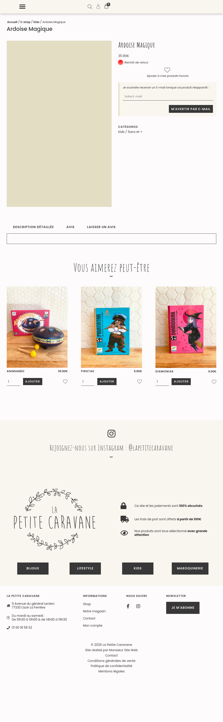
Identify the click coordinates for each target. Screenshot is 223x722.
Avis (70, 227)
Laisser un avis (101, 227)
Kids (36, 22)
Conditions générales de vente (112, 662)
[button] (127, 6)
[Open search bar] (194, 7)
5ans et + (135, 132)
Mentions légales (111, 673)
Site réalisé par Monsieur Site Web (111, 652)
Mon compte (92, 627)
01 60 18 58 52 (22, 629)
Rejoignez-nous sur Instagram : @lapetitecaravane (111, 449)
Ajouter (34, 384)
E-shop (25, 22)
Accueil (12, 22)
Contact (89, 620)
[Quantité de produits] (13, 384)
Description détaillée (33, 227)
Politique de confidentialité (111, 668)
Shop (87, 605)
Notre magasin (94, 613)
